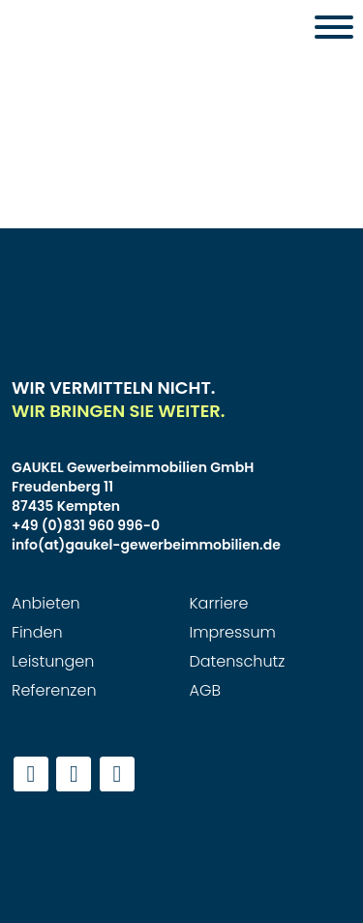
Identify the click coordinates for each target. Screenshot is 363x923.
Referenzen (54, 690)
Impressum (233, 632)
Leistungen (53, 661)
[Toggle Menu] (334, 27)
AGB (206, 690)
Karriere (219, 603)
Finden (37, 632)
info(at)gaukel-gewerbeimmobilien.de (146, 544)
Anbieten (46, 603)
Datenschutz (238, 661)
